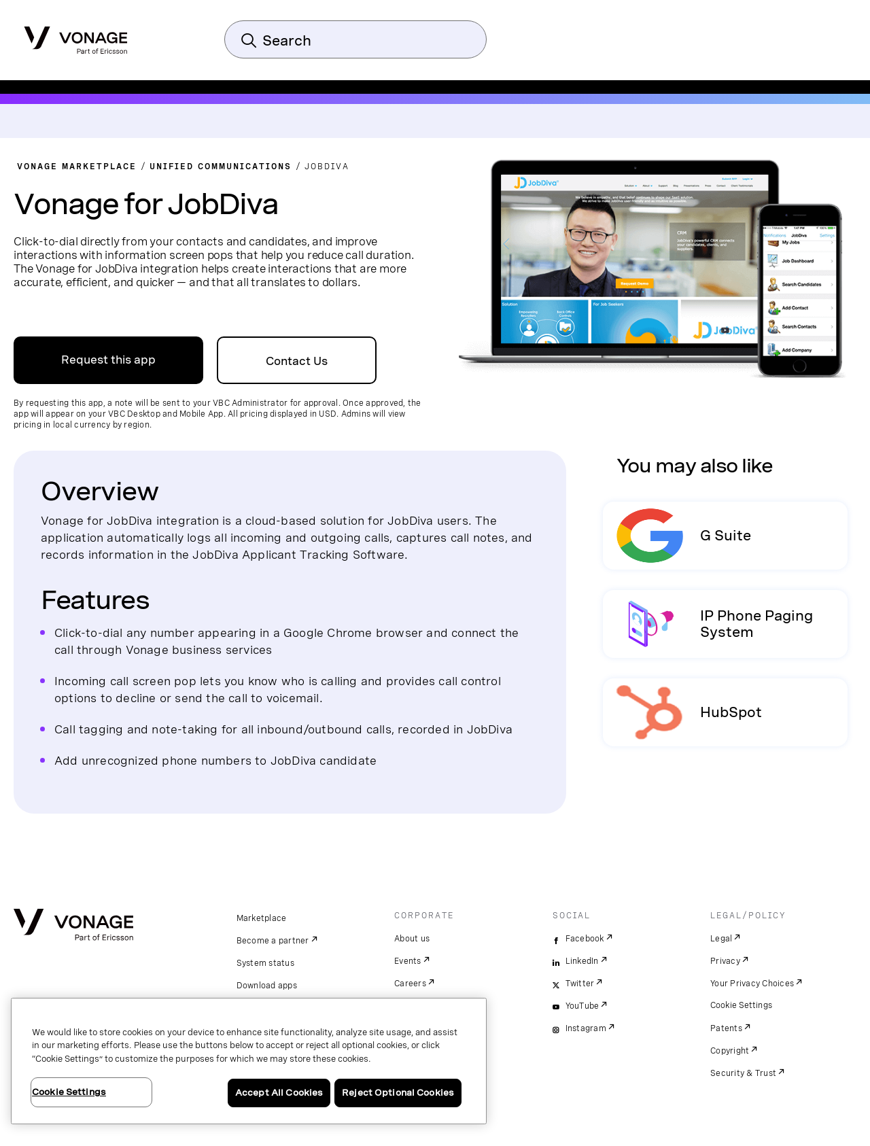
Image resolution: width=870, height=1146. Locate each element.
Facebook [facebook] (585, 938)
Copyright (729, 1051)
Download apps (267, 985)
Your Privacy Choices (752, 983)
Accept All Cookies (279, 1093)
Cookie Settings (741, 1005)
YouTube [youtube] (582, 1006)
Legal (721, 938)
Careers (410, 983)
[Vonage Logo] (76, 36)
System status (265, 963)
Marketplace (262, 918)
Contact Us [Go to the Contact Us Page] (297, 361)
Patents (726, 1028)
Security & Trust (743, 1073)
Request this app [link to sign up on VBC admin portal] (108, 359)
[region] (249, 1061)
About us (412, 938)
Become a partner (273, 940)
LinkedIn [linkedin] (582, 961)
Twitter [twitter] (580, 983)
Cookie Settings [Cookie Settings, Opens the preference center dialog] (69, 1092)
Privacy (725, 961)
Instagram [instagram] (586, 1028)
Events (407, 961)
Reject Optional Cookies (398, 1093)
